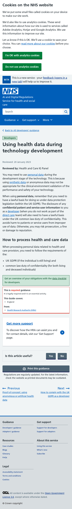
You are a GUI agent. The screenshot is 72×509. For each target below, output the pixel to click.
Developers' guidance (12, 427)
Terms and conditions (12, 476)
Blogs (5, 450)
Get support (29, 121)
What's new (42, 450)
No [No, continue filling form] (62, 356)
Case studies (8, 446)
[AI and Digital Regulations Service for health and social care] (23, 97)
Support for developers (47, 427)
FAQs (5, 457)
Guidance (10, 121)
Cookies (6, 479)
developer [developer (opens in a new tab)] (13, 211)
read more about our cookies (38, 43)
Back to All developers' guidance (22, 130)
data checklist (59, 278)
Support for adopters (46, 431)
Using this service (44, 446)
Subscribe (41, 453)
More (48, 120)
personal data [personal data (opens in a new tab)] (36, 174)
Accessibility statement (13, 472)
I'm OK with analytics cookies (22, 55)
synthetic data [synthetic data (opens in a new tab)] (17, 182)
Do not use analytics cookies (22, 66)
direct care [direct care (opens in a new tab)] (9, 215)
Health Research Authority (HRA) (21, 310)
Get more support (19, 323)
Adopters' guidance (11, 431)
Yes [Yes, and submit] (51, 356)
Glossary (6, 453)
